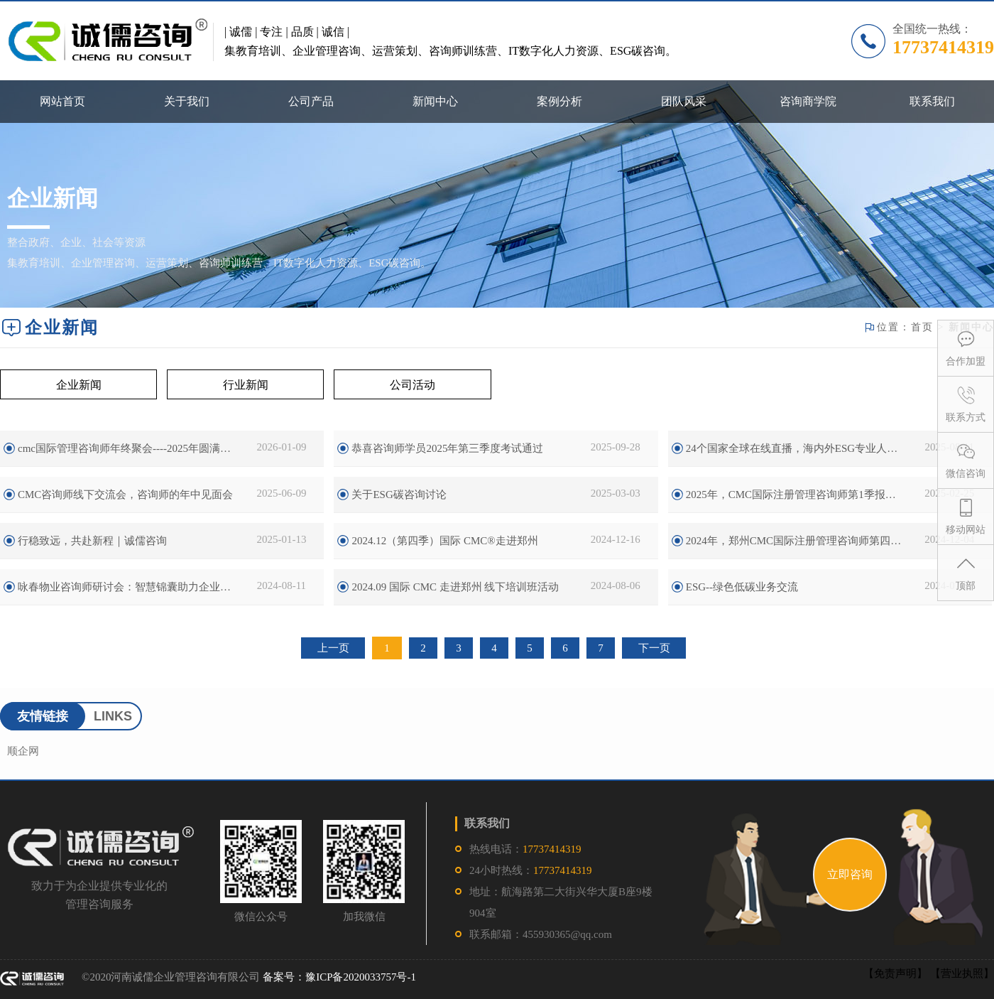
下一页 (654, 648)
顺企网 (23, 751)
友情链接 (42, 716)
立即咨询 (850, 874)
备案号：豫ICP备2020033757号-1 (339, 977)
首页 (922, 327)
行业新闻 (245, 385)
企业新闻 (79, 385)
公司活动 (412, 385)
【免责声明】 (895, 973)
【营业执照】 (962, 973)
